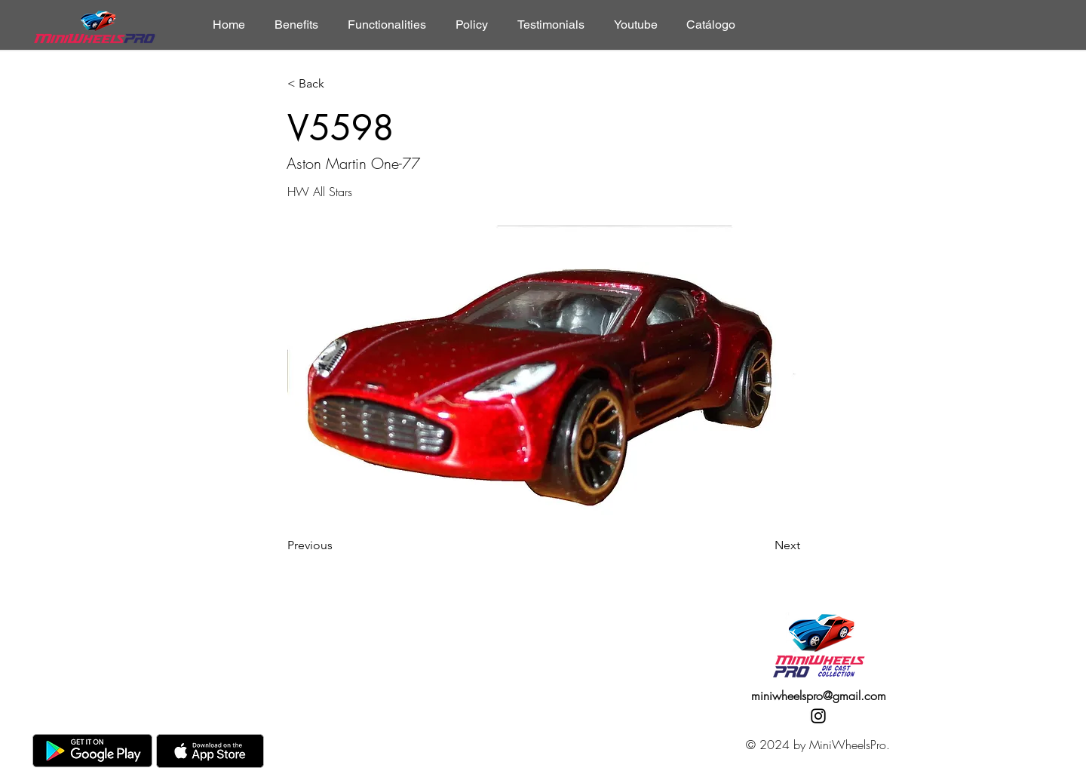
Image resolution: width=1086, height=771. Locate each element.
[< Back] (337, 84)
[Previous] (337, 545)
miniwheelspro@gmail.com (818, 695)
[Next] (762, 545)
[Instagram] (818, 716)
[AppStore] (210, 751)
